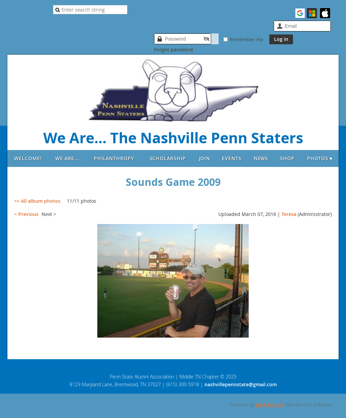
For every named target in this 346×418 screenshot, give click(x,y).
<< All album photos (37, 201)
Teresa (288, 214)
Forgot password (173, 49)
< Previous (26, 214)
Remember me (246, 39)
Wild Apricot (269, 404)
